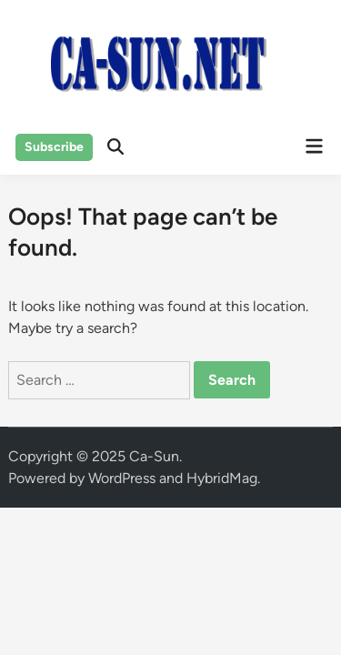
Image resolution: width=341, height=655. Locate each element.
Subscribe (54, 147)
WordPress (121, 478)
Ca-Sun (154, 456)
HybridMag (221, 478)
